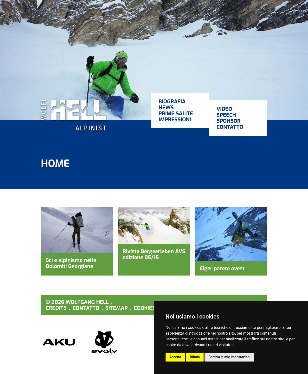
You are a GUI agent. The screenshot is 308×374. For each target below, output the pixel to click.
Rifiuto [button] (195, 357)
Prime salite (176, 113)
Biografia (172, 101)
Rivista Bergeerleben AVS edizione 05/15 (154, 254)
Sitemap (116, 308)
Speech (226, 115)
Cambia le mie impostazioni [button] (229, 357)
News (166, 107)
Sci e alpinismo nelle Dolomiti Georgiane (71, 263)
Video (224, 109)
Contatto (230, 127)
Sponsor (229, 121)
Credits (56, 308)
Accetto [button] (175, 357)
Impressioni (175, 119)
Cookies (144, 308)
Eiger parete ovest (222, 268)
